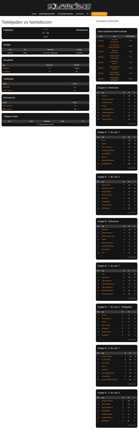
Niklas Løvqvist (7, 90)
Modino (114, 69)
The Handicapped (107, 294)
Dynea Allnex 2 (114, 72)
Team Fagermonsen (108, 373)
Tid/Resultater (130, 36)
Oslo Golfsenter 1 (107, 147)
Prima (103, 140)
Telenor (114, 63)
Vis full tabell (132, 123)
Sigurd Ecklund (106, 280)
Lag (114, 36)
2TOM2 (104, 106)
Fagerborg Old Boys (108, 150)
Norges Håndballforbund (109, 379)
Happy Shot (105, 277)
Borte (62, 121)
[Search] (87, 13)
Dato (9, 121)
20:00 (130, 46)
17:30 (130, 40)
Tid (83, 121)
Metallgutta (114, 80)
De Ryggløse (106, 201)
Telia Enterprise (114, 67)
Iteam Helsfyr (114, 58)
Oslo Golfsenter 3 (107, 407)
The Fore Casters (107, 195)
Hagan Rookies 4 (107, 417)
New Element (106, 249)
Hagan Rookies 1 (107, 102)
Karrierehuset (114, 78)
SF (129, 92)
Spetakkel (105, 229)
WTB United (114, 52)
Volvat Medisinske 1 (108, 112)
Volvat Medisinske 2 (108, 284)
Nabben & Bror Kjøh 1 (108, 236)
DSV (103, 253)
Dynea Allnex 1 (106, 153)
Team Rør (114, 39)
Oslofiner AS (106, 208)
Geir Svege (6, 87)
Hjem (34, 14)
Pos (98, 92)
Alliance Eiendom (107, 243)
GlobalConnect (114, 56)
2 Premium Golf (106, 205)
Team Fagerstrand (107, 109)
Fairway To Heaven (107, 99)
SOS (103, 274)
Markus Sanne (7, 109)
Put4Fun (104, 239)
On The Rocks (114, 45)
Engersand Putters (107, 290)
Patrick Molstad (8, 106)
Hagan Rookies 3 (107, 233)
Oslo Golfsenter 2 (107, 287)
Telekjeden (6, 68)
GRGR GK (105, 198)
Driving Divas (114, 42)
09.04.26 (100, 73)
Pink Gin (114, 50)
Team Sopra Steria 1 (108, 188)
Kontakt (80, 14)
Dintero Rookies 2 (107, 401)
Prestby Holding (114, 74)
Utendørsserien (65, 14)
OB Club (104, 96)
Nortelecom (6, 71)
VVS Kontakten (106, 191)
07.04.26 (100, 40)
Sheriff (104, 144)
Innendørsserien (47, 14)
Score (75, 84)
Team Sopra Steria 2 (108, 246)
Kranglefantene (106, 164)
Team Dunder (106, 116)
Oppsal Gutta (106, 185)
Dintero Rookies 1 (114, 47)
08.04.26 (100, 57)
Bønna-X (104, 157)
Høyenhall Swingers (108, 160)
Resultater (47, 121)
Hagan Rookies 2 (107, 119)
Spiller (5, 84)
